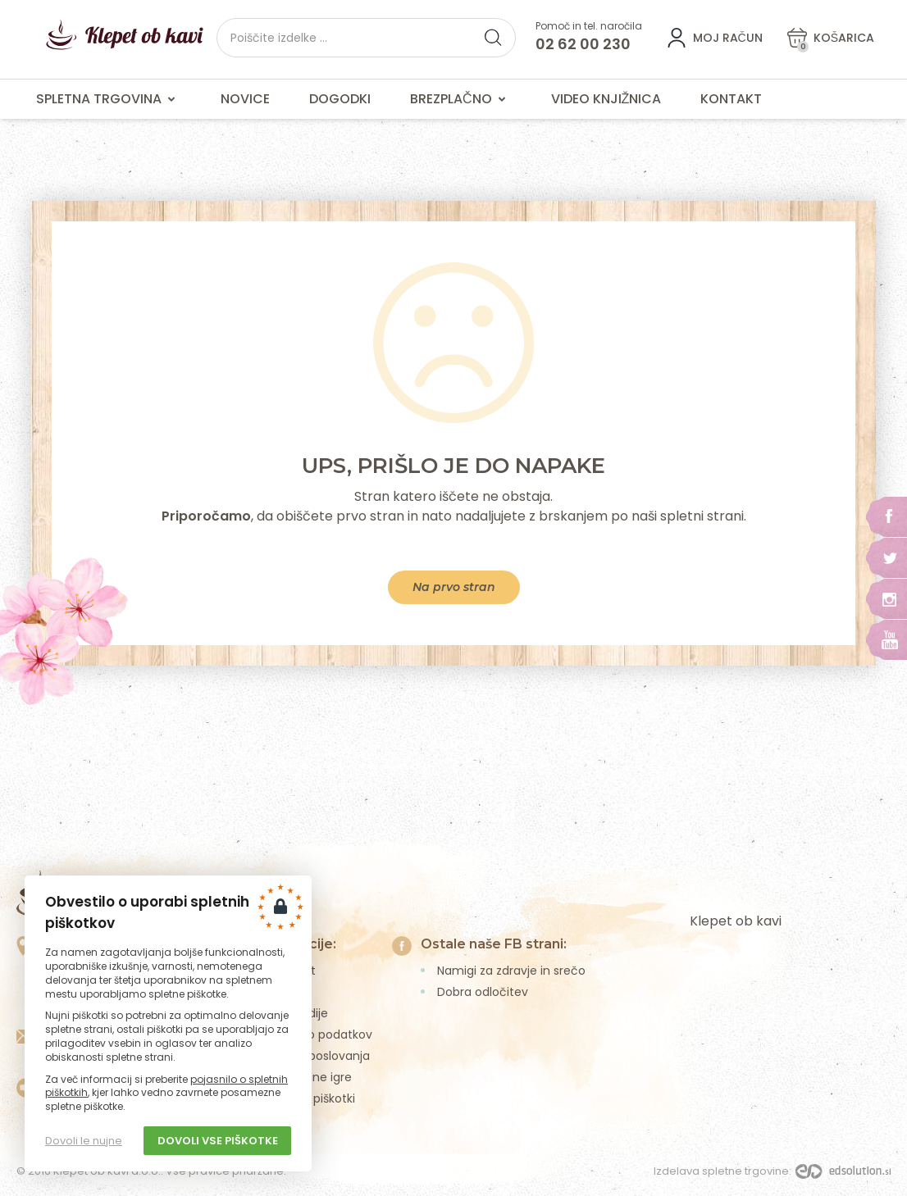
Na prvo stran (453, 587)
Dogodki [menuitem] (340, 98)
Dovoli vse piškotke (217, 1140)
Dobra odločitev (482, 992)
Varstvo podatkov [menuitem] (321, 1034)
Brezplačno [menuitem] (461, 99)
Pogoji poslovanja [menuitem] (320, 1056)
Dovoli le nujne (83, 1140)
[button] (493, 37)
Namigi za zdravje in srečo (511, 970)
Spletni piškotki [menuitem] (313, 1098)
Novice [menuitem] (245, 98)
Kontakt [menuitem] (731, 98)
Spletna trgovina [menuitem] (108, 99)
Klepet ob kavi (736, 921)
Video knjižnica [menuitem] (606, 98)
